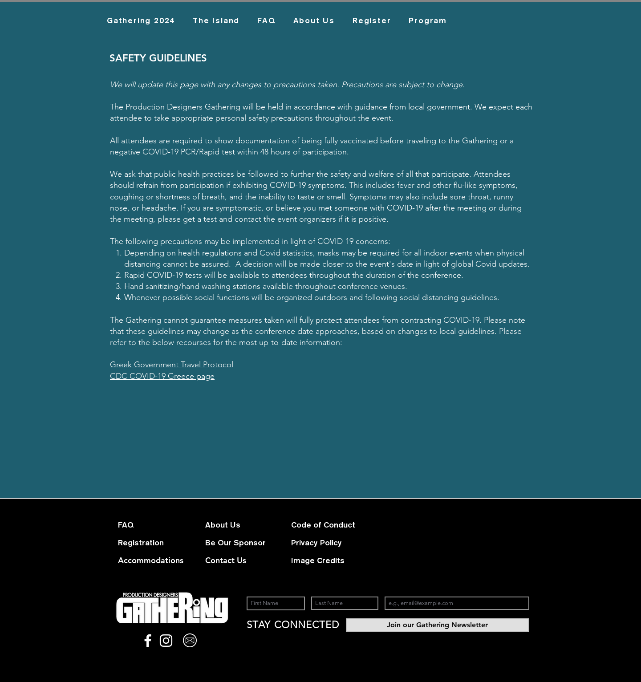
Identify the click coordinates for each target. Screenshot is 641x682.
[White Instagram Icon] (166, 640)
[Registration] (155, 543)
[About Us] (236, 525)
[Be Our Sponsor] (236, 543)
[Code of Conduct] (330, 525)
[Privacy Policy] (322, 543)
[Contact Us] (227, 560)
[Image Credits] (322, 560)
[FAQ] (149, 525)
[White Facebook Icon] (147, 640)
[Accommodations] (150, 560)
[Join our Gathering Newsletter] (437, 625)
